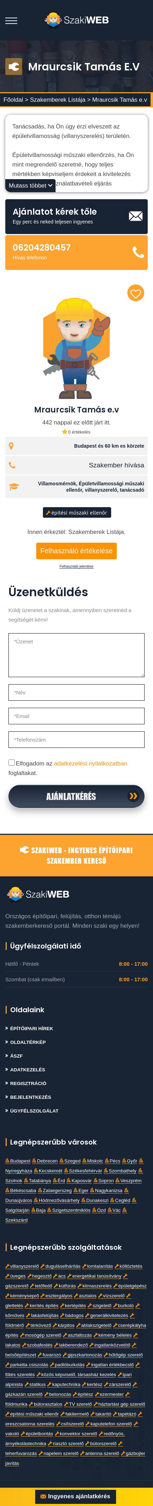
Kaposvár (78, 1180)
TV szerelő (78, 1404)
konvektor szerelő (76, 1433)
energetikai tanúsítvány (94, 1276)
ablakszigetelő (93, 1325)
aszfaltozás (77, 1335)
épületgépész (130, 1285)
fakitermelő (74, 1414)
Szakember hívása (116, 465)
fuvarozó (49, 1354)
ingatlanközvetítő (109, 1345)
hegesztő (39, 1276)
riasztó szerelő (66, 1443)
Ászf (16, 1056)
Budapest (17, 1161)
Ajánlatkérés (71, 796)
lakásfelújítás (42, 1315)
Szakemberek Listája (58, 99)
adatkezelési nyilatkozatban (90, 763)
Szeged (70, 1161)
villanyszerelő (22, 1266)
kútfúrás (65, 1285)
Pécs (112, 1161)
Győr (129, 1161)
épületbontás (37, 1433)
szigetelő (99, 1305)
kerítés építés (41, 1305)
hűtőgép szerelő (123, 1354)
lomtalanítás (97, 1266)
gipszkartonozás (82, 1354)
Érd (59, 1180)
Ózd (99, 1210)
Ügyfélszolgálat (34, 1111)
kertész (92, 1384)
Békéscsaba (20, 1190)
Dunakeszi (94, 1200)
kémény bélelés (113, 1335)
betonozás (57, 1394)
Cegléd (120, 1200)
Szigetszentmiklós (68, 1210)
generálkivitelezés (106, 1315)
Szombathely (120, 1170)
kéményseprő (22, 1295)
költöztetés (128, 1266)
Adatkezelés (27, 1069)
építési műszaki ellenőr (76, 512)
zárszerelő (117, 1384)
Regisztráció (28, 1083)
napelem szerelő (59, 1453)
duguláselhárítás (60, 1266)
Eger (81, 1190)
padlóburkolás (67, 1364)
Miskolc (92, 1161)
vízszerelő (111, 1295)
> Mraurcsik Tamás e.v (117, 99)
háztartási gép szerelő (119, 1404)
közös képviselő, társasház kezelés (76, 1374)
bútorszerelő (100, 1443)
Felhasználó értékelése (76, 551)
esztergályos (56, 1295)
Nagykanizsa (106, 1190)
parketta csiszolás (26, 1364)
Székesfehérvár (83, 1170)
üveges (15, 1276)
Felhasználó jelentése (76, 566)
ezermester (109, 1394)
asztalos (85, 1295)
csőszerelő (70, 1423)
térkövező (38, 1325)
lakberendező (71, 1345)
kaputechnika (63, 1384)
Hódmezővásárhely (56, 1200)
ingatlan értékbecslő (110, 1364)
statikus (35, 1384)
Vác (114, 1210)
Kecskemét (48, 1170)
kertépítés (73, 1305)
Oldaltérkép (28, 1042)
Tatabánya (37, 1180)
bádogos (71, 1315)
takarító (100, 1414)
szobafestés (37, 1345)
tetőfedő (41, 1285)
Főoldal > (16, 99)
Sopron (104, 1180)
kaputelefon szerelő (108, 1423)
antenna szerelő (99, 1453)
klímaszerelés (94, 1285)
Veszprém (128, 1180)
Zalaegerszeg (55, 1190)
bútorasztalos (45, 1404)
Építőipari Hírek (31, 1028)
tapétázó (124, 1414)
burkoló (123, 1305)
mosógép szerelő (41, 1335)
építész (83, 1394)
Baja (38, 1210)
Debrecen (45, 1161)
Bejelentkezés (30, 1097)
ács (59, 1276)
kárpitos (64, 1325)
